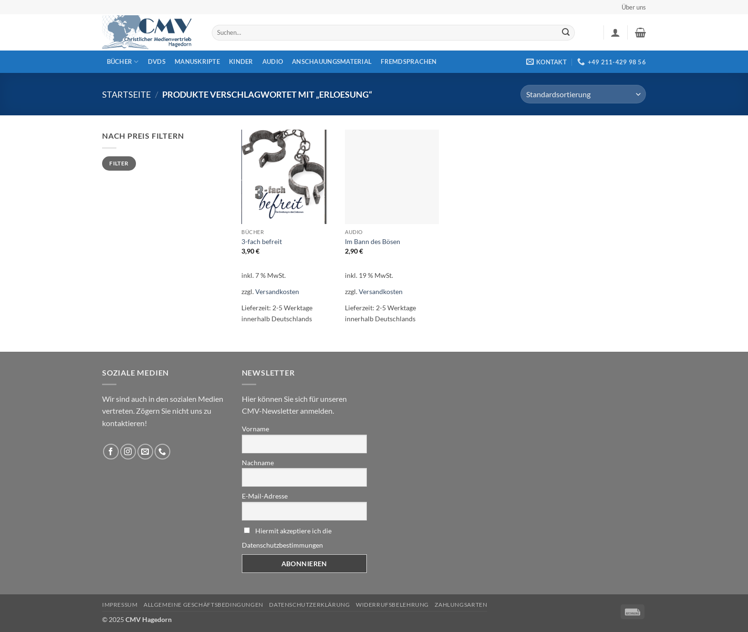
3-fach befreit (261, 241)
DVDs (157, 61)
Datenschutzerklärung (309, 604)
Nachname (258, 463)
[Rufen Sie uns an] (162, 451)
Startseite (126, 94)
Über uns (634, 7)
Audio (272, 61)
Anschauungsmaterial (332, 61)
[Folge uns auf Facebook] (111, 451)
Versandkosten (277, 291)
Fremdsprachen (408, 61)
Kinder (241, 61)
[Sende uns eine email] (145, 451)
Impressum (120, 604)
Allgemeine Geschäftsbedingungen (203, 604)
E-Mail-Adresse (265, 496)
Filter (118, 163)
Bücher (123, 61)
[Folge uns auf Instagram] (128, 451)
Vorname (255, 429)
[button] (615, 32)
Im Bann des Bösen (372, 241)
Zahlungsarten (461, 604)
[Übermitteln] (566, 33)
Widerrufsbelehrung (392, 604)
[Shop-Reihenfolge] (583, 94)
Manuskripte (197, 61)
